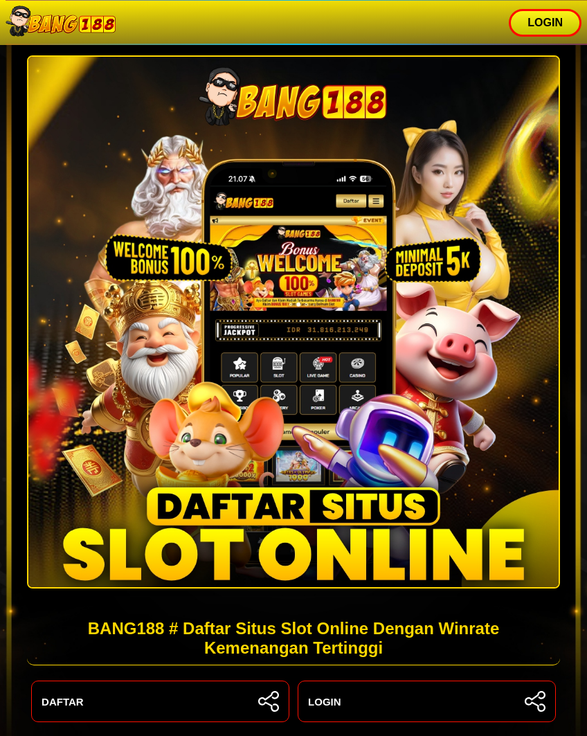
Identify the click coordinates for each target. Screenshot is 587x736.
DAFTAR (160, 701)
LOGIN (545, 22)
